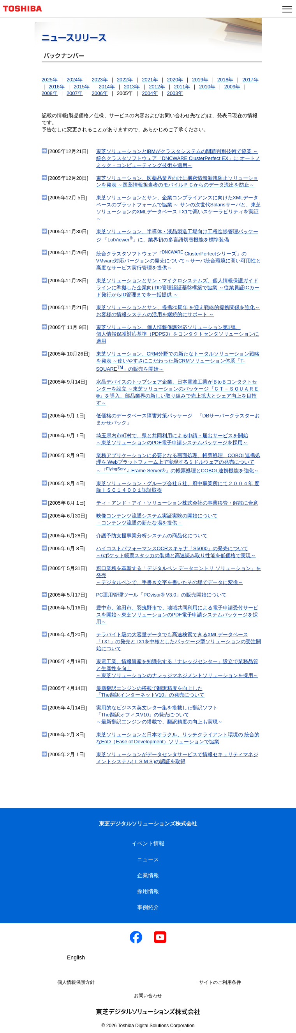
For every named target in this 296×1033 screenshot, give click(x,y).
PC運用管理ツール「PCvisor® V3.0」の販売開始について (161, 595)
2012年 (157, 87)
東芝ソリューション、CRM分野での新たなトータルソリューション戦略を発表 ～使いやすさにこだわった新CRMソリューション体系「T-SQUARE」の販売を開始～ (177, 361)
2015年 (82, 87)
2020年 (175, 80)
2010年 (207, 87)
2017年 (250, 80)
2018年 (225, 80)
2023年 (99, 80)
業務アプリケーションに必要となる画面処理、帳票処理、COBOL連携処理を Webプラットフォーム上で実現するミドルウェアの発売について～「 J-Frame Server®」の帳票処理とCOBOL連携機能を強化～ (178, 462)
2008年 (50, 93)
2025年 (50, 80)
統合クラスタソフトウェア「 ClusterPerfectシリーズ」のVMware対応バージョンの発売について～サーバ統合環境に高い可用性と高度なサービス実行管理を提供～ (178, 261)
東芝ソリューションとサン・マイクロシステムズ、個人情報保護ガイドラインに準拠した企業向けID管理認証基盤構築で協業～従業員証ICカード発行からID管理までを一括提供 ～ (177, 287)
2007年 (75, 93)
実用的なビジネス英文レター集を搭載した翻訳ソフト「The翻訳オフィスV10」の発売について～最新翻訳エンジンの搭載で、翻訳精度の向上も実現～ (159, 715)
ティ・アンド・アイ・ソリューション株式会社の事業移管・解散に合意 (177, 503)
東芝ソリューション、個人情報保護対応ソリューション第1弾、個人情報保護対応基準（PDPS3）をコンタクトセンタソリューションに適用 (177, 334)
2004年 (150, 93)
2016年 (57, 87)
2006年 (99, 93)
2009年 (232, 87)
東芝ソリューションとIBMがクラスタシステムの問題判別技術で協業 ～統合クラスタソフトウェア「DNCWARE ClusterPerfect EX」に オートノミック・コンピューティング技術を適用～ (178, 158)
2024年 (75, 80)
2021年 (150, 80)
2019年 (200, 80)
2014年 (107, 87)
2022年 (125, 80)
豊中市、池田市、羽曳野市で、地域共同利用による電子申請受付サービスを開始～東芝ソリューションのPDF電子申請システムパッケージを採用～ (177, 615)
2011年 (182, 87)
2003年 (175, 93)
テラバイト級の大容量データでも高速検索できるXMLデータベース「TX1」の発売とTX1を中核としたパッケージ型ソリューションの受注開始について (178, 641)
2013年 (132, 87)
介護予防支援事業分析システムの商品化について (152, 535)
